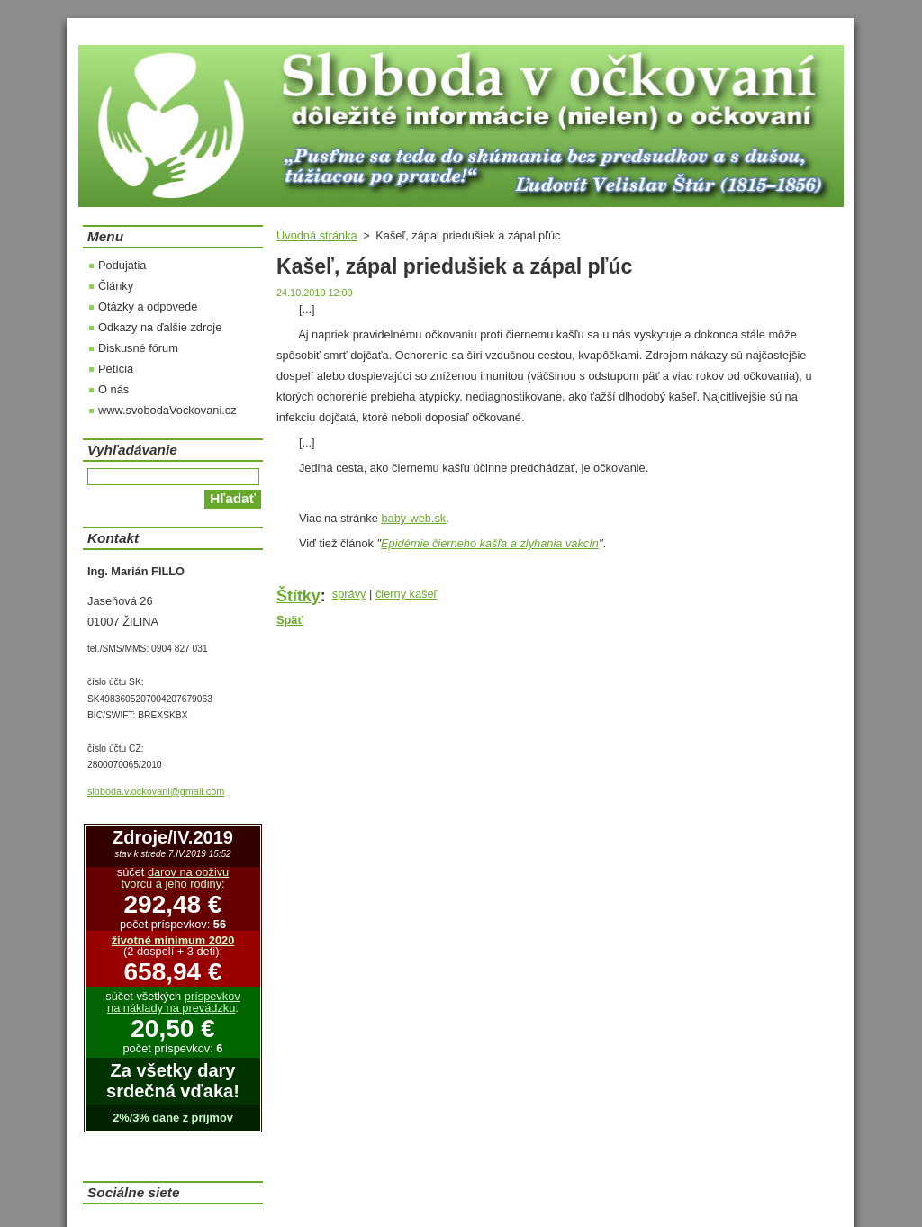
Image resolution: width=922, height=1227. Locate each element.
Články (115, 286)
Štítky (298, 596)
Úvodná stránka (316, 235)
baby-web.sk (413, 518)
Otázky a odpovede (147, 306)
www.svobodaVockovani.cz (167, 410)
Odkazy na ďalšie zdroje (159, 327)
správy (349, 593)
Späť (289, 620)
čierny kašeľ (406, 593)
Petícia (115, 368)
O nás (113, 389)
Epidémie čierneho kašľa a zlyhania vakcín (490, 543)
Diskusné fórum (138, 348)
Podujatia (122, 265)
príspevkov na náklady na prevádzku (173, 1002)
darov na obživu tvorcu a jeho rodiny (175, 877)
